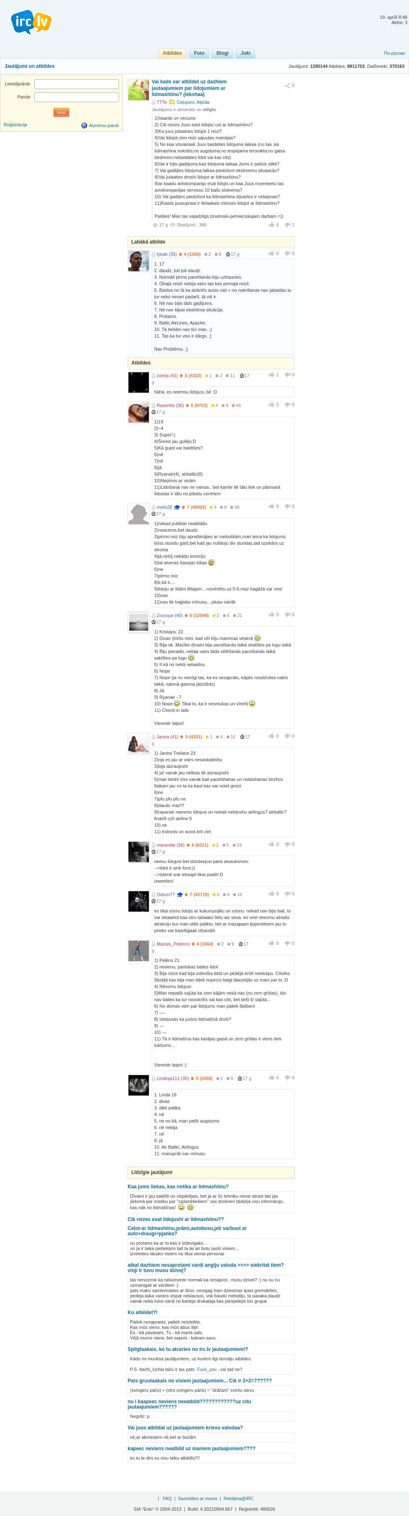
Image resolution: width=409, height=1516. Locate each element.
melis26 (164, 507)
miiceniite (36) (170, 845)
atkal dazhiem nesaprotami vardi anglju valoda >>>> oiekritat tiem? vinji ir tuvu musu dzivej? (206, 1267)
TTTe (162, 102)
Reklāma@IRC (239, 1498)
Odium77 (166, 894)
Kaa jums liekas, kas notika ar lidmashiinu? (178, 1187)
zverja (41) (167, 375)
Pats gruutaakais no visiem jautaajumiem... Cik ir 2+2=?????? (200, 1381)
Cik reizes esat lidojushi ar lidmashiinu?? (176, 1219)
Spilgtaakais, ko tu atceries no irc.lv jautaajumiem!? (188, 1349)
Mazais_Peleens (173, 943)
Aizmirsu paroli (104, 125)
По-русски (394, 53)
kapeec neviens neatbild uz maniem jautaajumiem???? (192, 1448)
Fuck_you (207, 1369)
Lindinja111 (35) (173, 1078)
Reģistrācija (15, 124)
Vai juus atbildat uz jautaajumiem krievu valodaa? (185, 1428)
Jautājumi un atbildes (29, 66)
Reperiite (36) (170, 405)
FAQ (167, 1498)
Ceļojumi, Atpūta (193, 102)
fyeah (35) (167, 254)
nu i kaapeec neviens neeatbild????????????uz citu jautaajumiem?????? (189, 1404)
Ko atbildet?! (142, 1312)
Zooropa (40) (170, 615)
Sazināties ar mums (198, 1498)
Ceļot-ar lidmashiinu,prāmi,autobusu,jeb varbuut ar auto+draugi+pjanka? (187, 1231)
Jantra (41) (167, 736)
